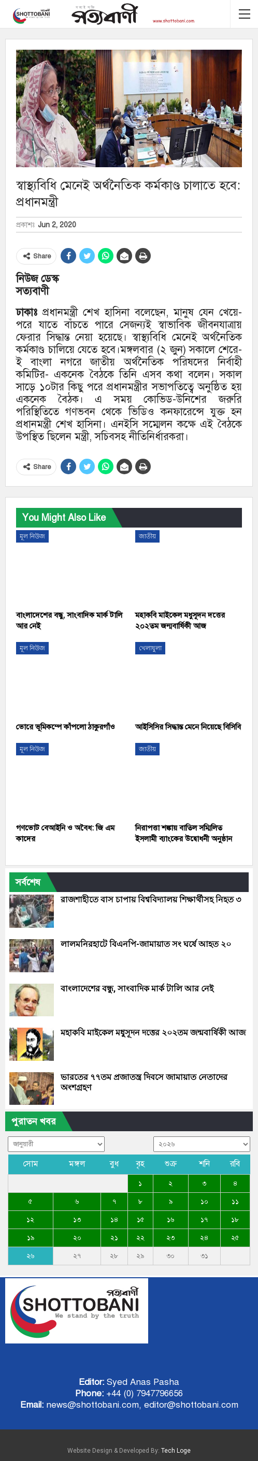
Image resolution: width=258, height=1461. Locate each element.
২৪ (204, 1238)
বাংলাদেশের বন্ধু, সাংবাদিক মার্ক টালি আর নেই (137, 989)
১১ (235, 1201)
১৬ (170, 1220)
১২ (30, 1220)
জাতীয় (147, 536)
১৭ (204, 1220)
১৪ (114, 1220)
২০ (77, 1238)
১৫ (140, 1220)
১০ (204, 1201)
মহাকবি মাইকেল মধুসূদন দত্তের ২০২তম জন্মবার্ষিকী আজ (153, 1033)
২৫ (235, 1238)
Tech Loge (176, 1450)
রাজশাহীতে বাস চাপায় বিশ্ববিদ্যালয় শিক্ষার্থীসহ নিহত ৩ (151, 899)
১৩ (77, 1220)
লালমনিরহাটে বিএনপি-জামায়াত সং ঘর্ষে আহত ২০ (146, 944)
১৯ (30, 1238)
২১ (114, 1238)
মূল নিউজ (32, 536)
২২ (140, 1238)
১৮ (235, 1220)
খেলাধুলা (150, 648)
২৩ (170, 1238)
